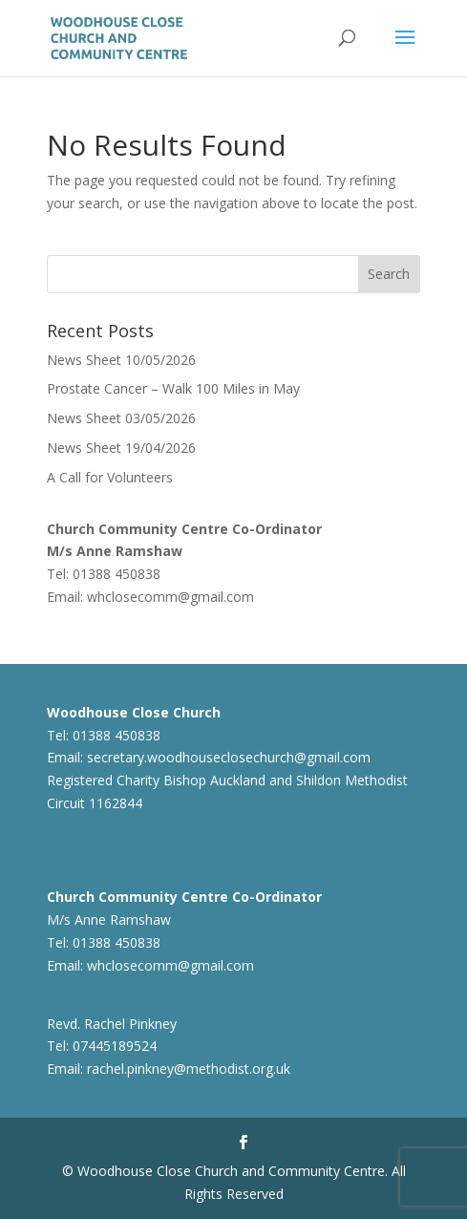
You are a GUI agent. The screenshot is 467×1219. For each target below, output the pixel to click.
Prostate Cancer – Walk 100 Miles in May (173, 388)
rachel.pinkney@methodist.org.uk (188, 1068)
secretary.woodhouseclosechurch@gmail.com (229, 757)
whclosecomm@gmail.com (170, 597)
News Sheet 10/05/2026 (121, 360)
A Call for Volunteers (110, 477)
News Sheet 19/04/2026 (121, 447)
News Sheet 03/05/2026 (121, 418)
